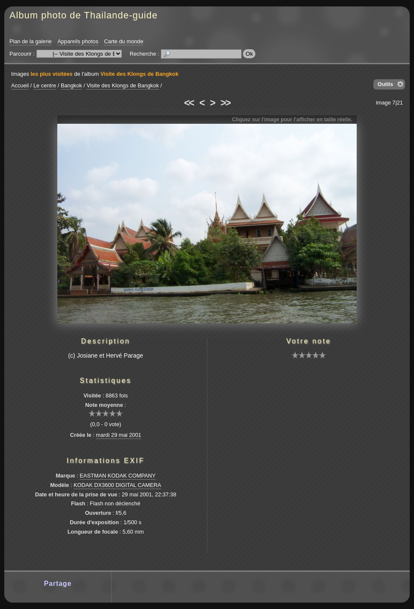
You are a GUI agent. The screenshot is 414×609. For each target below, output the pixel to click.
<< (188, 102)
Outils (385, 84)
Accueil (20, 85)
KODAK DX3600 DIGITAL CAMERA (117, 485)
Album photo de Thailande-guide (83, 15)
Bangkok (71, 85)
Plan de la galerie (30, 41)
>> (225, 102)
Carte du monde (123, 41)
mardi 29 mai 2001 (118, 435)
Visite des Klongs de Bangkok (140, 74)
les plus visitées (52, 74)
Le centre (44, 85)
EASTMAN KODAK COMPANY (118, 475)
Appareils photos (77, 41)
